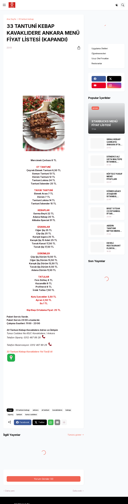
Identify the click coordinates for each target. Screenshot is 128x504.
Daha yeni (9, 491)
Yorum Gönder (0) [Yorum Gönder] (43, 479)
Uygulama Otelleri (100, 48)
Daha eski (77, 491)
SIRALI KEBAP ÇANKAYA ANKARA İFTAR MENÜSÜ (114, 142)
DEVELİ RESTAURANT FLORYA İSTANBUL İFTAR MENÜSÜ (114, 246)
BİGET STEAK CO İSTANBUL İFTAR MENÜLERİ (113, 211)
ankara (35, 410)
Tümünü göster (74, 435)
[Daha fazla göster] (64, 422)
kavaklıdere (57, 410)
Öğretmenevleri (99, 53)
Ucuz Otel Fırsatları (100, 58)
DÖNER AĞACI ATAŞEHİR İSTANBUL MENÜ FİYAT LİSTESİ (114, 194)
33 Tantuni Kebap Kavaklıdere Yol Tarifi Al (29, 351)
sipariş (10, 414)
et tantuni (45, 410)
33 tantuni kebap (26, 19)
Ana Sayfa (11, 19)
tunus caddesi (31, 414)
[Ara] (122, 4)
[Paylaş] (77, 47)
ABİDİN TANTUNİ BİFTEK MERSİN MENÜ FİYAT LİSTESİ (114, 228)
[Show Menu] (4, 4)
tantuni (19, 414)
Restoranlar (97, 63)
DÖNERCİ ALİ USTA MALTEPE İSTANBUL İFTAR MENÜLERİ (114, 159)
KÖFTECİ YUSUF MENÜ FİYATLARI (114, 176)
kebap (68, 410)
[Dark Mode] (117, 4)
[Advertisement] (43, 73)
